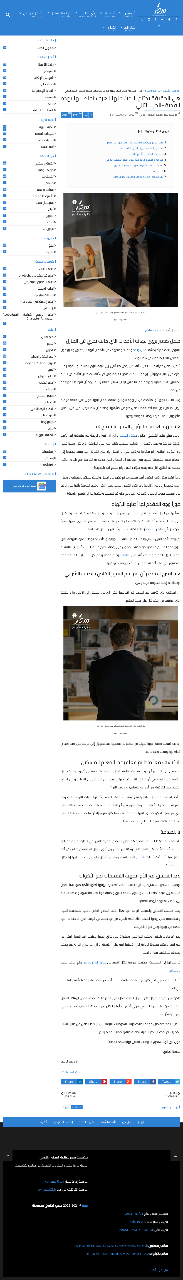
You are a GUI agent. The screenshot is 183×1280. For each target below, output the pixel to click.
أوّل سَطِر (129, 14)
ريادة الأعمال (45, 65)
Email (66, 114)
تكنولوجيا (48, 176)
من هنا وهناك (70, 1072)
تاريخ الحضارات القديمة (39, 363)
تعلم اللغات (46, 269)
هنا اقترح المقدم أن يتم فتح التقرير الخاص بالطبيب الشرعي (134, 159)
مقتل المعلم (128, 435)
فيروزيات (48, 229)
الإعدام (174, 970)
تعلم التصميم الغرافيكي (38, 282)
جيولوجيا (48, 415)
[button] (29, 486)
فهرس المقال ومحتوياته (153, 131)
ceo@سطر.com (54, 1181)
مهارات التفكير (44, 134)
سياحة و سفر (45, 190)
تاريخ (51, 370)
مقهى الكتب (45, 48)
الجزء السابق (153, 330)
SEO (51, 104)
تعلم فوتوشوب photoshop (36, 276)
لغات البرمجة (46, 289)
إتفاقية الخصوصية (63, 1122)
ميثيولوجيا (47, 422)
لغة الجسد (47, 147)
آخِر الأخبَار (109, 14)
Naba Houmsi (137, 1222)
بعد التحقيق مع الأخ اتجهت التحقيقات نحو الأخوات (138, 176)
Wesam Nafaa (133, 1213)
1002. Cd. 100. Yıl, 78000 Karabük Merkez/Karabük (114, 1254)
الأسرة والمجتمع (43, 196)
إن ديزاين (48, 308)
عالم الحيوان (46, 376)
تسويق (49, 71)
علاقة (126, 555)
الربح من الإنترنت (43, 78)
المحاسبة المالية (43, 110)
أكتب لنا (43, 1122)
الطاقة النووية (45, 435)
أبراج (51, 209)
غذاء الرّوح (129, 28)
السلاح (140, 857)
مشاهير (49, 183)
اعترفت (150, 529)
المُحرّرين (111, 28)
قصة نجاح (47, 84)
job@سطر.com (46, 1189)
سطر (85, 1205)
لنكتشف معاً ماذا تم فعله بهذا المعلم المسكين (138, 165)
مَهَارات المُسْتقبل (60, 14)
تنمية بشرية (46, 127)
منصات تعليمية (44, 295)
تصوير (50, 216)
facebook (77, 1107)
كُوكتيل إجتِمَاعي (32, 14)
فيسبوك (48, 97)
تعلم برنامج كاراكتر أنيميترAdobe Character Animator (28, 317)
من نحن (126, 1122)
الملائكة (48, 465)
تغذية (50, 252)
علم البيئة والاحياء (42, 357)
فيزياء (50, 389)
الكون (50, 350)
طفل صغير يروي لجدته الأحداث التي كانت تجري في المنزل (134, 142)
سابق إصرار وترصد (94, 962)
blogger (66, 1107)
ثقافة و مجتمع (44, 163)
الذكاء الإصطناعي (42, 409)
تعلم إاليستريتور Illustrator (37, 302)
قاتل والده (139, 350)
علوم (50, 343)
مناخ (51, 428)
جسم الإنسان (45, 396)
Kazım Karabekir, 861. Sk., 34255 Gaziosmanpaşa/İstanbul (107, 1246)
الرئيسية (140, 1122)
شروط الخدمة (86, 1122)
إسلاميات (47, 452)
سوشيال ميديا (45, 203)
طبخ (51, 246)
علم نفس (47, 337)
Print (77, 114)
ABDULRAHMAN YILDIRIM (134, 1230)
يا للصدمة (158, 171)
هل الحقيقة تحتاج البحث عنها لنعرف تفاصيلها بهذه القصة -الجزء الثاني (120, 101)
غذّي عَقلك (87, 14)
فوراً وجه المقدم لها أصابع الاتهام (146, 154)
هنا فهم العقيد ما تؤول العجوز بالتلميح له (142, 148)
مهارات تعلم (46, 140)
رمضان (49, 458)
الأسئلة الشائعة (108, 1122)
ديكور (50, 222)
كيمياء (49, 402)
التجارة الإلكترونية (43, 91)
